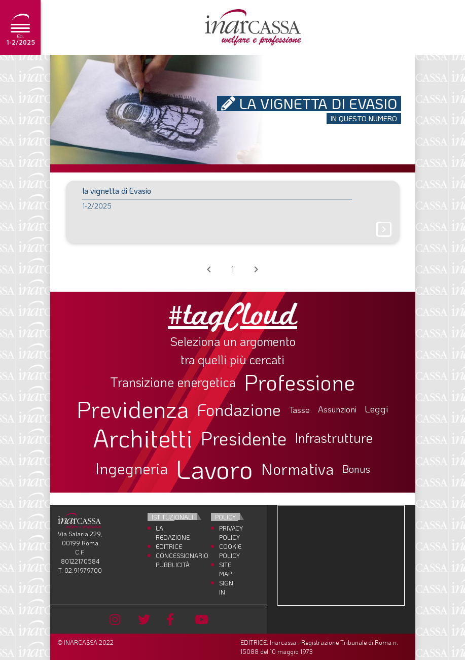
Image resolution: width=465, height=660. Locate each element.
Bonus (356, 469)
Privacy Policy (228, 532)
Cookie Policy (228, 551)
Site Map (225, 569)
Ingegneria (131, 469)
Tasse (299, 409)
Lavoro (214, 468)
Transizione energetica (173, 382)
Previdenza (133, 409)
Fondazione (239, 409)
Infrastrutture (334, 438)
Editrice (165, 546)
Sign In (226, 587)
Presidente (244, 438)
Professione (299, 382)
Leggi (376, 409)
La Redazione (165, 532)
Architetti (143, 438)
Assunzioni (337, 409)
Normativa (297, 468)
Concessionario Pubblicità (165, 560)
